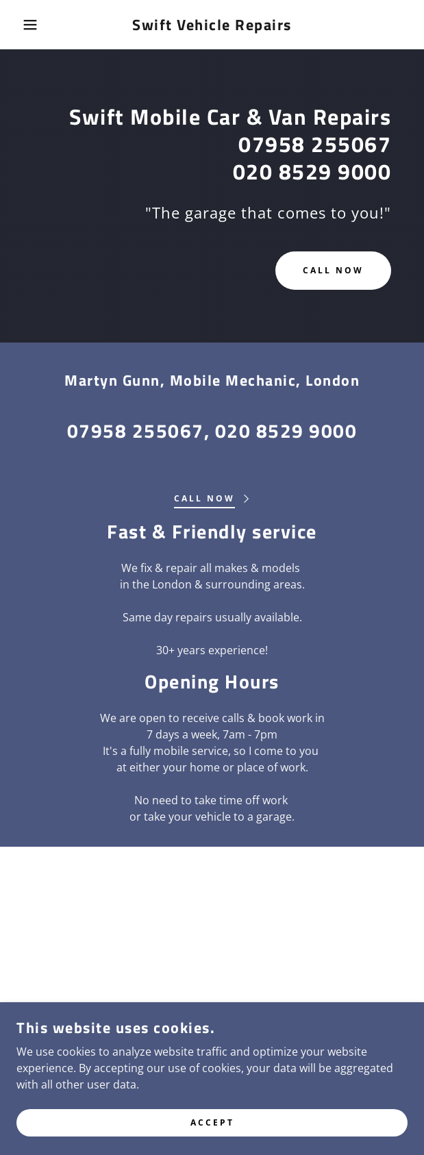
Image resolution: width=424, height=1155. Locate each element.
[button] (28, 24)
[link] (212, 25)
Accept (212, 1141)
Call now (333, 270)
